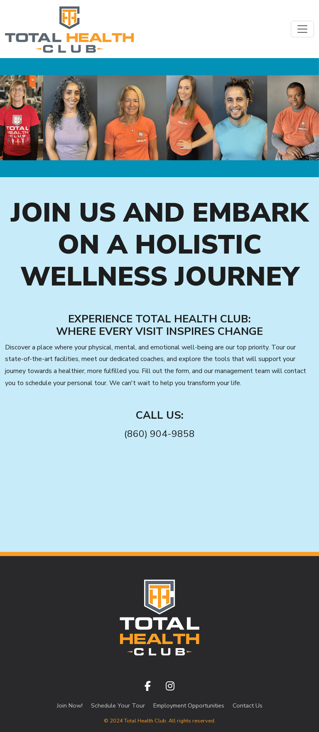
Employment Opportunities (188, 705)
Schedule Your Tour (118, 705)
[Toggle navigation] (302, 29)
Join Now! (70, 705)
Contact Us (248, 705)
